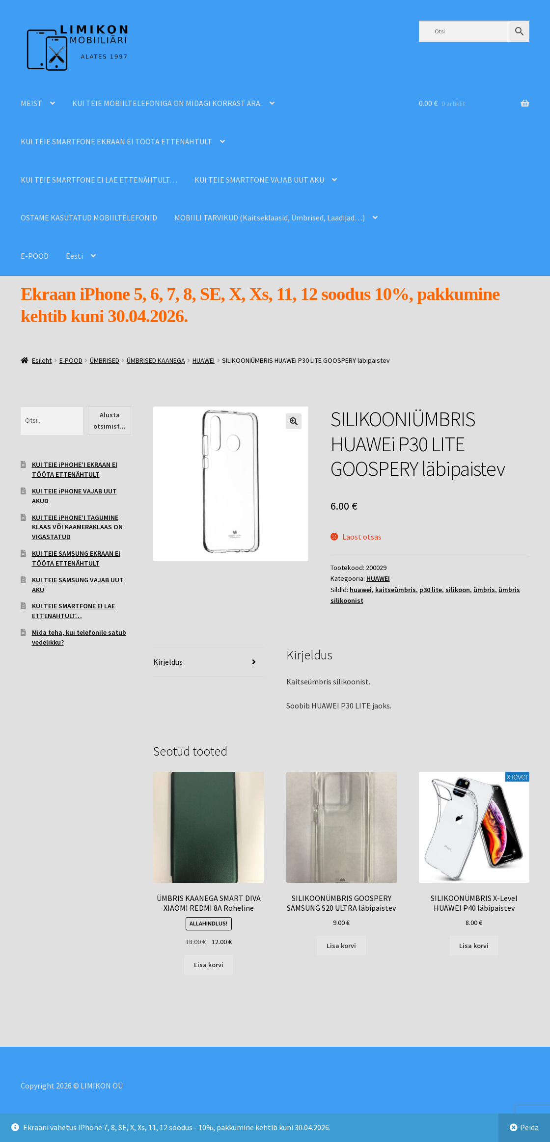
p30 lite (430, 589)
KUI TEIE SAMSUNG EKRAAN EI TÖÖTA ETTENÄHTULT (76, 558)
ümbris (484, 589)
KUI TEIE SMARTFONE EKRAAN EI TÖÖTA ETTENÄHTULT (116, 141)
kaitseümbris (395, 589)
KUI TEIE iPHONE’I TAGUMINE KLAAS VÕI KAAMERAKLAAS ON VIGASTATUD (77, 527)
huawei (361, 589)
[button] (294, 421)
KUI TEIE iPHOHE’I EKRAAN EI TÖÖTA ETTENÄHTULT (74, 469)
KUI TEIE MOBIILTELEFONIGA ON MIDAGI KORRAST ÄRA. (167, 103)
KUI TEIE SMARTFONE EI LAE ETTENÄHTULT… (99, 180)
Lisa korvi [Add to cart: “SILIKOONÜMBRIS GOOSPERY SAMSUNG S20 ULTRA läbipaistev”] (341, 945)
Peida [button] (529, 1127)
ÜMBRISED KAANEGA (156, 360)
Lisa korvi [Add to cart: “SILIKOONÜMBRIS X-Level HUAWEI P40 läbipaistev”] (474, 945)
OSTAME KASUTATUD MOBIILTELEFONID (89, 217)
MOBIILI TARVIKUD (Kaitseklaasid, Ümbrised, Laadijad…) (269, 217)
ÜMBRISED (104, 360)
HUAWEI (203, 360)
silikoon (457, 589)
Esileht (42, 360)
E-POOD (35, 256)
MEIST (31, 103)
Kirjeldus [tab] (168, 662)
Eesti (74, 256)
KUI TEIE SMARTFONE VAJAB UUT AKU (259, 180)
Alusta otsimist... (109, 420)
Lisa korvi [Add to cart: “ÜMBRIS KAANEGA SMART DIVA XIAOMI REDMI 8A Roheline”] (208, 964)
